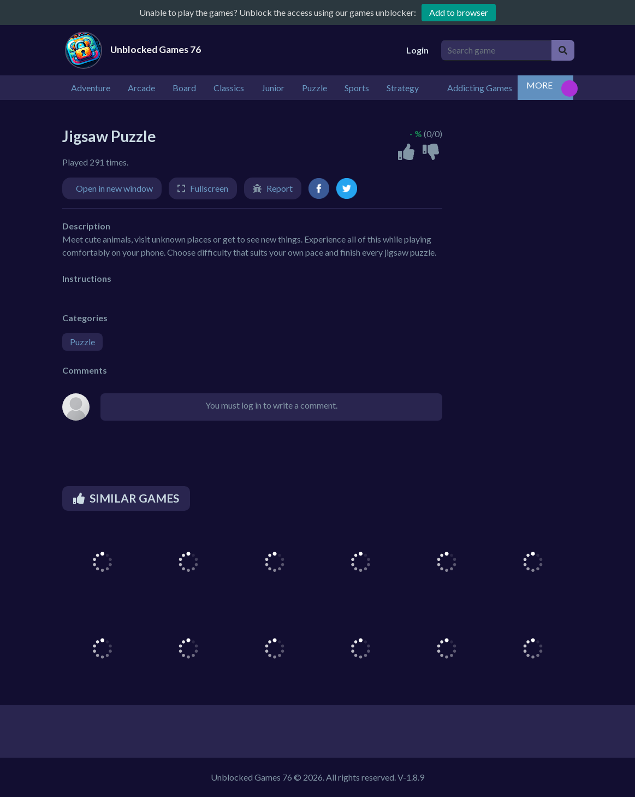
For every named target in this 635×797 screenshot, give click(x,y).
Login (417, 50)
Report (279, 188)
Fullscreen (209, 188)
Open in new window (114, 188)
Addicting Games (479, 87)
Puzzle (82, 341)
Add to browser (458, 12)
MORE (539, 85)
